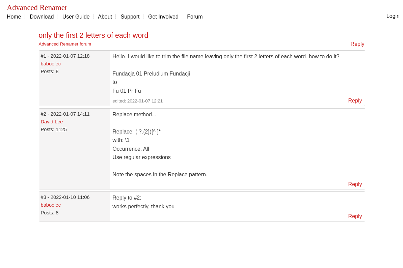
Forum (195, 17)
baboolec (51, 63)
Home (14, 17)
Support (130, 17)
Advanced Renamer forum (65, 44)
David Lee (52, 121)
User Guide (76, 17)
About (105, 17)
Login (393, 16)
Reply (358, 44)
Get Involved (163, 17)
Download (42, 17)
